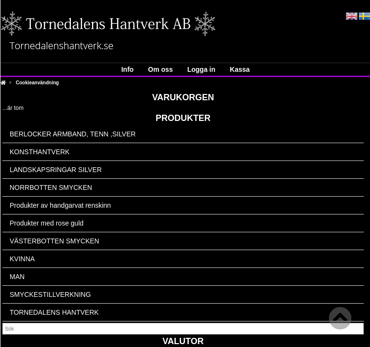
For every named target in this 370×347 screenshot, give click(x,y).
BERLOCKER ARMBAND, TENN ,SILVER (73, 134)
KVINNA (22, 259)
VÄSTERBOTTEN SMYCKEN (54, 241)
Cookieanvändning (37, 82)
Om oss (160, 69)
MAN (17, 276)
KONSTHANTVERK (39, 152)
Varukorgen (183, 97)
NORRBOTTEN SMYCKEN (51, 187)
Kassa (240, 69)
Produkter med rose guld (46, 223)
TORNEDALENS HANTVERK (54, 312)
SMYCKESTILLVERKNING (50, 294)
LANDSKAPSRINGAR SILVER (56, 170)
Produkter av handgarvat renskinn (60, 205)
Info (127, 69)
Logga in (201, 69)
